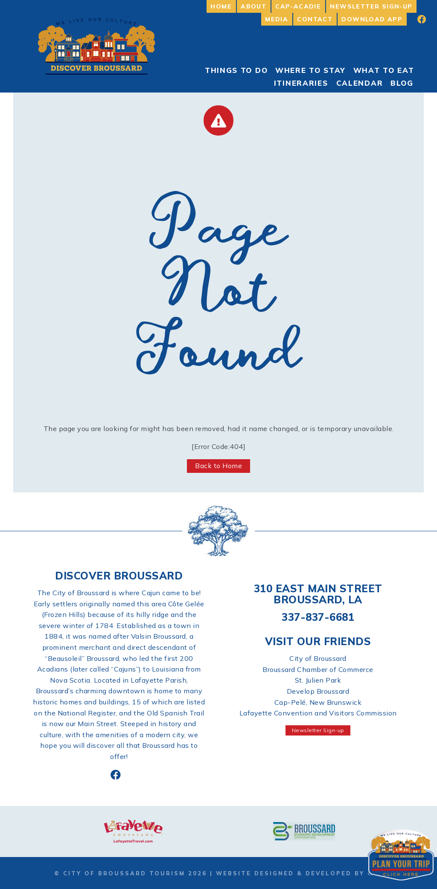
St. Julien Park (318, 680)
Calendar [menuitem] (359, 82)
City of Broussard (318, 658)
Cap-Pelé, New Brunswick (318, 702)
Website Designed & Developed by (299, 873)
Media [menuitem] (276, 19)
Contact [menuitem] (314, 19)
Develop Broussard (318, 691)
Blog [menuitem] (402, 82)
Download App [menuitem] (371, 19)
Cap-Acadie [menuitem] (298, 6)
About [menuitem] (253, 6)
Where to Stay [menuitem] (310, 70)
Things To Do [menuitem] (236, 70)
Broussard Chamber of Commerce (317, 669)
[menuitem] (416, 19)
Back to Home (218, 465)
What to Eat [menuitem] (383, 70)
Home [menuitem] (221, 6)
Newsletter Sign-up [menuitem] (371, 6)
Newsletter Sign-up (318, 730)
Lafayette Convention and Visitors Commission (318, 713)
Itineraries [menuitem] (301, 82)
